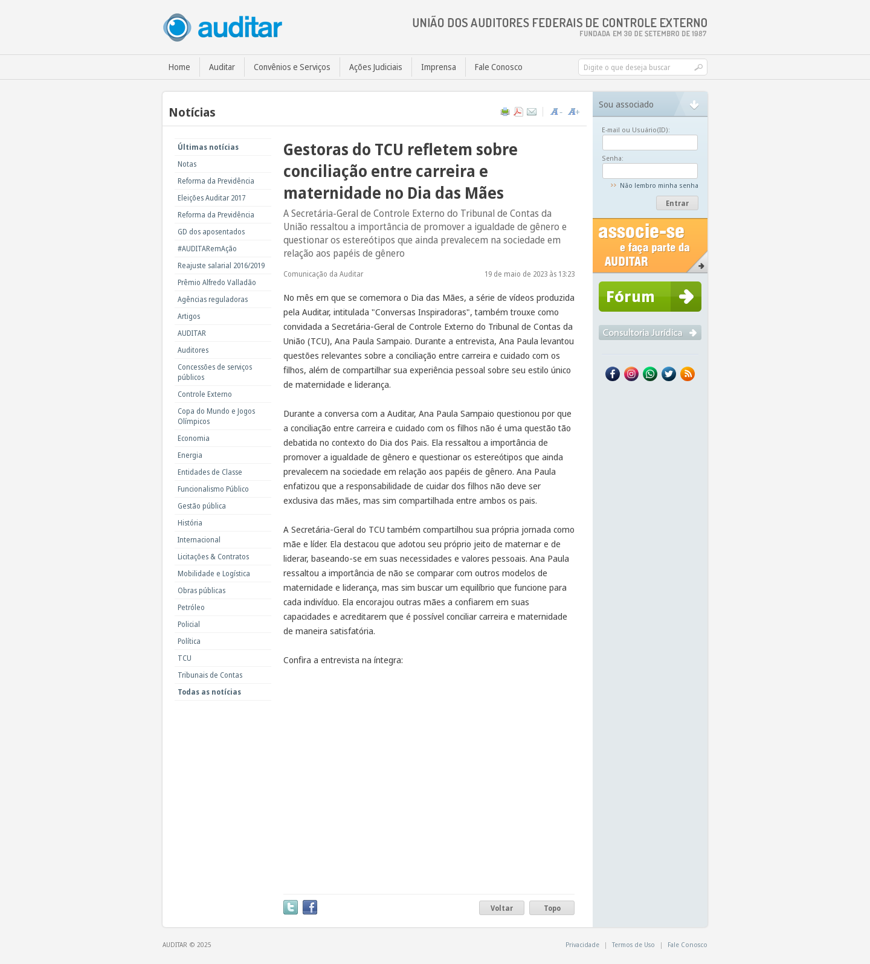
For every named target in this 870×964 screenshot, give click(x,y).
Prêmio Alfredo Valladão (217, 282)
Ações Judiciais (375, 66)
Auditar (222, 66)
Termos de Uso (633, 944)
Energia (190, 455)
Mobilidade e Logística (214, 573)
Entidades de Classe (210, 472)
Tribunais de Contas (210, 675)
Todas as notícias (209, 692)
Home (179, 66)
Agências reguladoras (213, 299)
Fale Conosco (499, 66)
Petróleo (191, 607)
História (190, 523)
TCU (185, 658)
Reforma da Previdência (216, 181)
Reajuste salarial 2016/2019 (221, 265)
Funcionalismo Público (213, 489)
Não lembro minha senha (659, 185)
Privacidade (582, 944)
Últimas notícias (208, 147)
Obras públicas (201, 590)
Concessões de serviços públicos (215, 372)
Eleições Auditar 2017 (211, 198)
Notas (187, 164)
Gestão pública (202, 506)
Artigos (189, 316)
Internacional (199, 540)
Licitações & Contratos (213, 556)
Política (189, 641)
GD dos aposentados (211, 232)
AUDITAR (192, 333)
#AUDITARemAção (207, 248)
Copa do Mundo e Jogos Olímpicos (216, 416)
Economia (194, 438)
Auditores (193, 350)
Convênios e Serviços (292, 66)
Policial (189, 624)
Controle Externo (205, 394)
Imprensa (438, 66)
